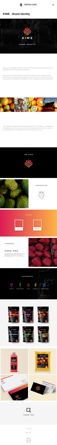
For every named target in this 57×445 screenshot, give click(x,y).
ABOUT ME (28, 440)
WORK (28, 438)
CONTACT (28, 442)
